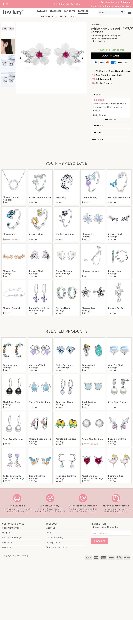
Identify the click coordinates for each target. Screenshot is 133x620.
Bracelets (55, 11)
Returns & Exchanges (102, 6)
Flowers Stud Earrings (88, 235)
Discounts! (97, 132)
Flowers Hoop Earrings (62, 309)
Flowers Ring (9, 234)
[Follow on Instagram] (7, 4)
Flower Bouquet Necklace (11, 198)
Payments (7, 542)
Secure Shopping (54, 537)
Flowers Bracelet (11, 308)
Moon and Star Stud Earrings (65, 477)
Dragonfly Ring (89, 197)
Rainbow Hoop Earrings (10, 366)
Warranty (119, 6)
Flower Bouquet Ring (40, 197)
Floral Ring (60, 197)
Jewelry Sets (45, 16)
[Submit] (122, 12)
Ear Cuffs (69, 11)
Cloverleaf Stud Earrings (37, 366)
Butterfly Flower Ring (119, 197)
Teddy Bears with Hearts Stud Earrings (13, 477)
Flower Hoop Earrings (115, 272)
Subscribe (99, 541)
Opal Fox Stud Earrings (115, 366)
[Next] (82, 58)
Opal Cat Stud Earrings (89, 403)
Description (98, 125)
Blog (128, 6)
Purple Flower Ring (65, 234)
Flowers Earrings (90, 271)
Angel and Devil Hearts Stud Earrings (92, 477)
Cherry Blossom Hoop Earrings (63, 272)
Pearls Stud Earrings (92, 439)
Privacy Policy (53, 542)
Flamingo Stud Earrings (115, 477)
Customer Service (110, 2)
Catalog (42, 11)
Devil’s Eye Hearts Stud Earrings (64, 366)
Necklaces (62, 16)
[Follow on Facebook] (4, 4)
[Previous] (20, 58)
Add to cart (110, 55)
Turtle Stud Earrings (39, 402)
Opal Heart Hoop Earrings (64, 403)
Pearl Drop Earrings (118, 402)
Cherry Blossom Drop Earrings (40, 440)
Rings (74, 16)
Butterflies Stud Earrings (37, 477)
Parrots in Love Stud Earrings (65, 440)
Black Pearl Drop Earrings (11, 403)
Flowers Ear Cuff (116, 308)
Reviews (96, 94)
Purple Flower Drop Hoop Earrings (39, 309)
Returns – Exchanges (12, 537)
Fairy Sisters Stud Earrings (117, 440)
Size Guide (98, 139)
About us (50, 528)
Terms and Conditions (56, 547)
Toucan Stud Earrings (88, 366)
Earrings (83, 11)
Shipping (125, 2)
